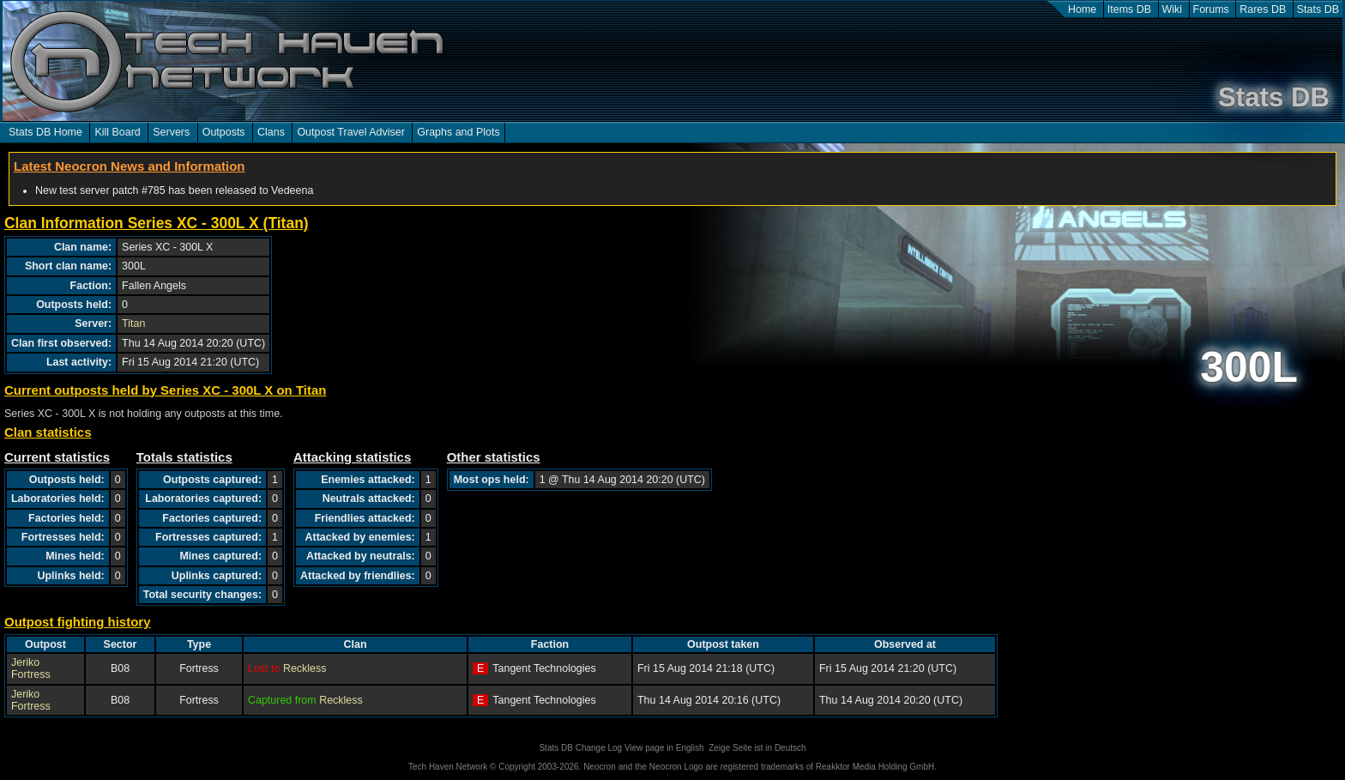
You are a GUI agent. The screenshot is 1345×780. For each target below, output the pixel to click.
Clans (271, 132)
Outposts (223, 132)
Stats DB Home (45, 132)
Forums (1211, 9)
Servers (171, 132)
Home (1082, 9)
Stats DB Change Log (580, 748)
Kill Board (117, 132)
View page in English (664, 748)
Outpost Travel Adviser (350, 132)
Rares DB (1262, 9)
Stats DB (1318, 9)
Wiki (1172, 9)
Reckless (305, 668)
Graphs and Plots (458, 132)
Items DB (1129, 9)
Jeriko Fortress (31, 668)
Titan (133, 323)
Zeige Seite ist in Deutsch (757, 748)
